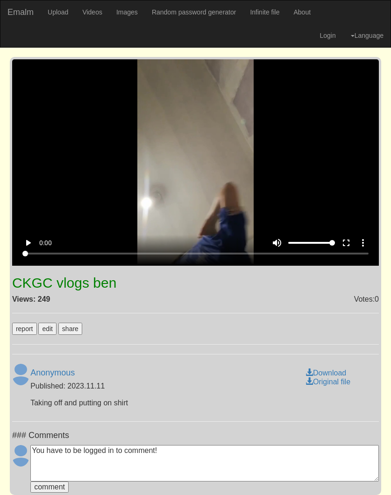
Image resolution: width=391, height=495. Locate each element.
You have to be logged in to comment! (204, 463)
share (70, 328)
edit (47, 328)
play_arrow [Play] (28, 242)
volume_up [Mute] (277, 242)
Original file (328, 382)
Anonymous (52, 372)
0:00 (45, 243)
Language (367, 35)
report (24, 328)
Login (327, 35)
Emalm (20, 12)
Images (127, 12)
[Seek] (195, 253)
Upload (58, 12)
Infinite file (264, 12)
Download (326, 373)
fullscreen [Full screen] (346, 242)
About (302, 12)
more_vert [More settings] (363, 242)
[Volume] (311, 243)
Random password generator (194, 12)
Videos (92, 12)
